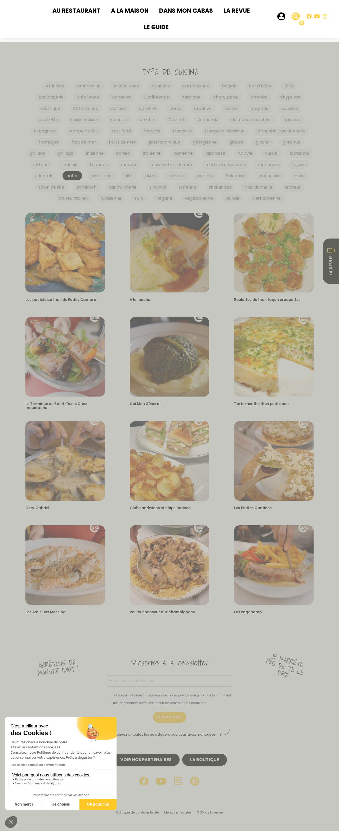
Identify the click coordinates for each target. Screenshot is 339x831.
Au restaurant (76, 11)
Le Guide (156, 27)
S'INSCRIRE (169, 717)
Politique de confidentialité (137, 812)
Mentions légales (177, 812)
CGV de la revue (210, 812)
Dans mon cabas (186, 11)
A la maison (130, 11)
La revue (237, 11)
